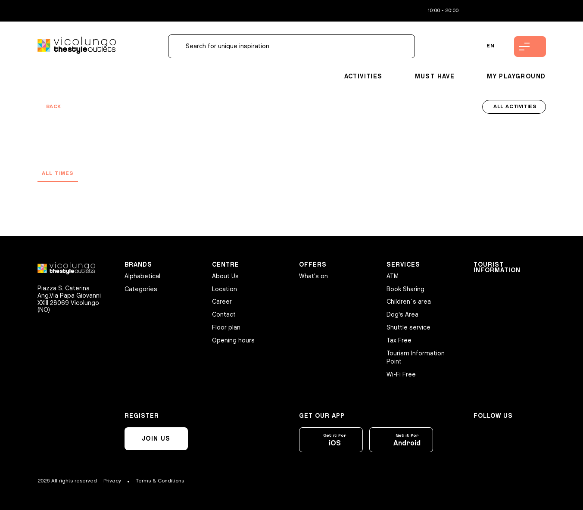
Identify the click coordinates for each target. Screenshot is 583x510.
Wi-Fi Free (401, 374)
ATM (393, 276)
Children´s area (409, 302)
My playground (516, 76)
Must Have (435, 76)
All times (58, 173)
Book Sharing (405, 289)
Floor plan (226, 327)
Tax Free (399, 340)
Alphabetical (142, 276)
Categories (141, 289)
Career (222, 302)
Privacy (112, 481)
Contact (224, 314)
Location (224, 289)
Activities (363, 76)
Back (53, 106)
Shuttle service (408, 327)
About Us (225, 276)
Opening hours (233, 340)
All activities (514, 106)
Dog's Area (402, 314)
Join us (156, 439)
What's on (313, 276)
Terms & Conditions (160, 481)
